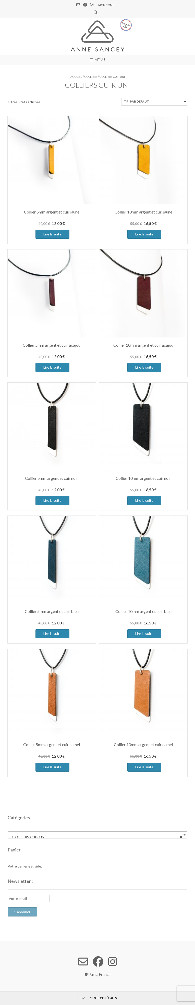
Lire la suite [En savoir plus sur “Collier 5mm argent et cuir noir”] (52, 500)
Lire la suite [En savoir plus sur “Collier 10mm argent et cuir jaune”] (144, 234)
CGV (81, 998)
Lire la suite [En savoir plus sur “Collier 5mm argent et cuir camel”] (52, 767)
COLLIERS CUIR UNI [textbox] (96, 836)
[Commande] (154, 102)
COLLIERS (90, 76)
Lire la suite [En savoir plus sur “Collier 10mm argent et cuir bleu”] (144, 633)
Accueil (76, 76)
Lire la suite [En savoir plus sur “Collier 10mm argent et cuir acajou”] (144, 367)
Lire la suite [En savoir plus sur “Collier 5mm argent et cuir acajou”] (52, 367)
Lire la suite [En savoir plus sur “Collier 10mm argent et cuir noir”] (144, 500)
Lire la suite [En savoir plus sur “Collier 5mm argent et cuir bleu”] (52, 633)
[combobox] (97, 834)
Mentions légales (103, 998)
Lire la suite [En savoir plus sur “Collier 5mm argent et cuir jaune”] (52, 234)
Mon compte (107, 5)
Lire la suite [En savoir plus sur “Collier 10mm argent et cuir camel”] (144, 767)
